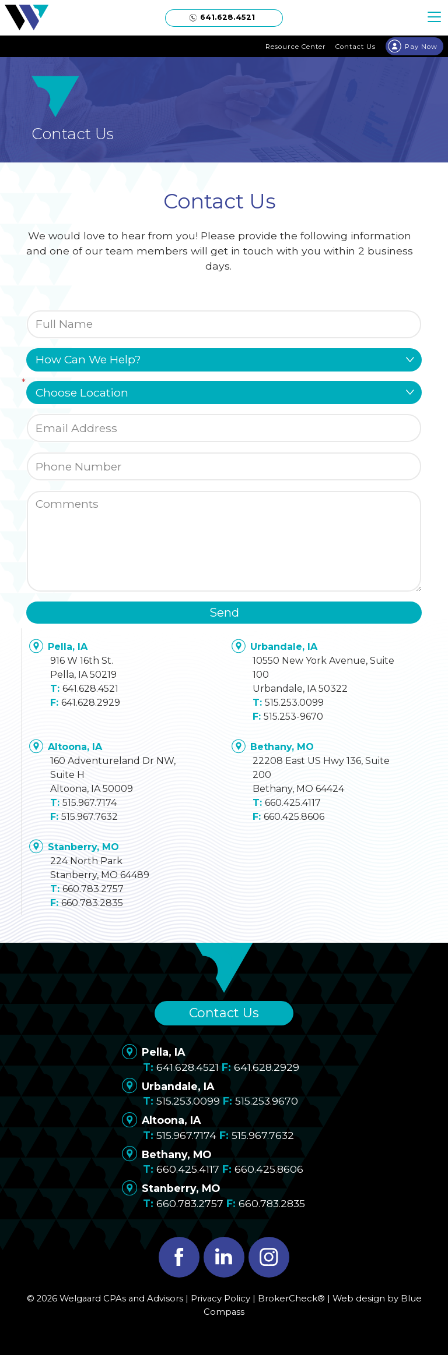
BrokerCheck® (291, 1298)
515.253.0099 (294, 702)
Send (224, 613)
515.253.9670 (266, 1101)
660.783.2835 (92, 902)
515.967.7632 (89, 816)
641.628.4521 (90, 688)
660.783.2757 (93, 888)
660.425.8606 (294, 816)
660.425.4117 (293, 802)
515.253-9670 (293, 716)
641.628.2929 (90, 702)
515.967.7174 (89, 802)
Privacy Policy (220, 1298)
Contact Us (224, 1013)
